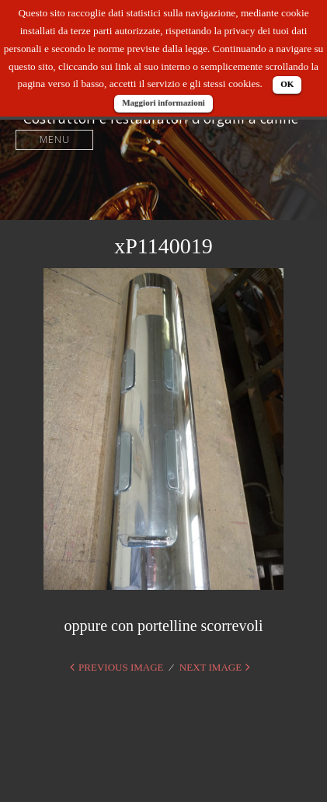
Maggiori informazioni (163, 102)
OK (287, 84)
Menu (55, 139)
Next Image (210, 667)
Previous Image (120, 667)
